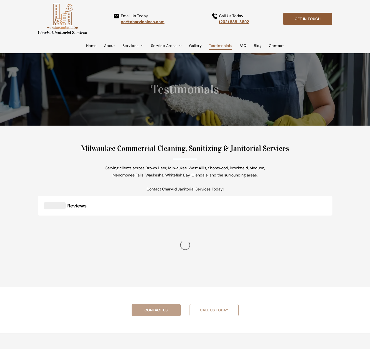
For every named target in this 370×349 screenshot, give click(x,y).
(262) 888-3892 (234, 21)
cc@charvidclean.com (142, 21)
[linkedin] (151, 316)
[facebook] (144, 316)
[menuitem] (91, 46)
